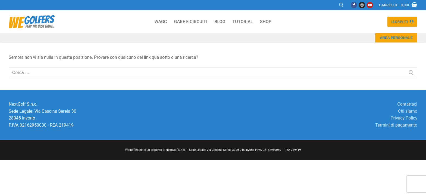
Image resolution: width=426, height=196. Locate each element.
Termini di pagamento (396, 125)
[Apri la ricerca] (341, 5)
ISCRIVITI (402, 21)
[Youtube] (370, 5)
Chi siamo (407, 111)
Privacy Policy (404, 118)
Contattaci (407, 104)
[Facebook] (354, 5)
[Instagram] (362, 5)
